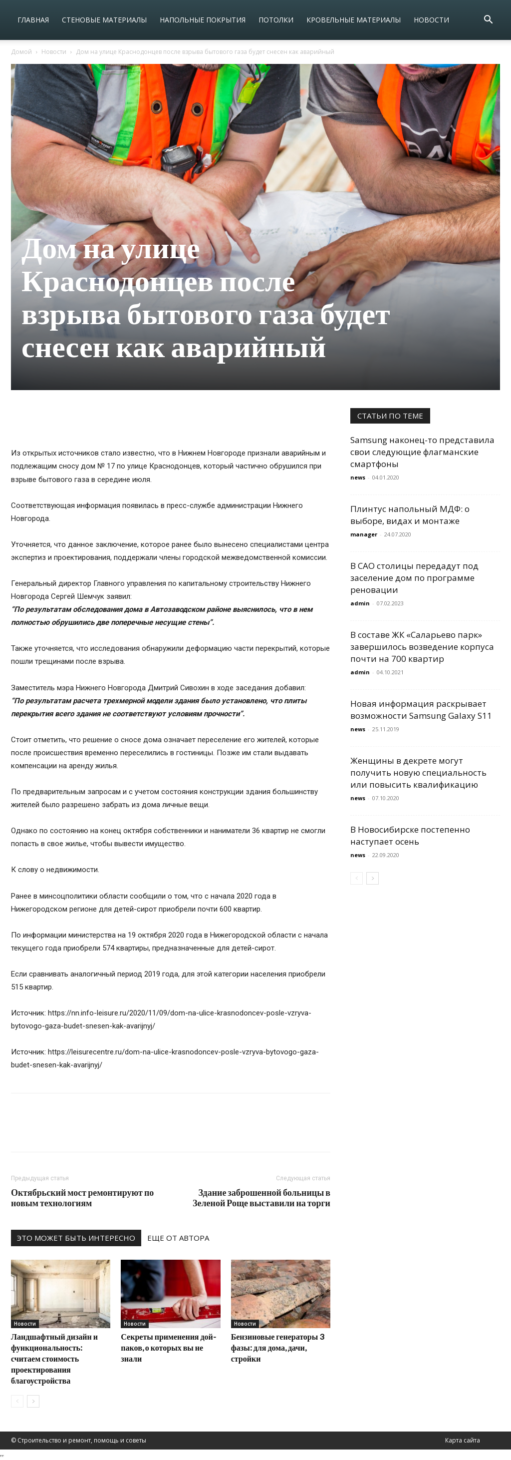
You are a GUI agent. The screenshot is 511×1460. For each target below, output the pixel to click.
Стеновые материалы (104, 19)
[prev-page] (17, 1401)
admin (360, 603)
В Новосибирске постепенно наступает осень (410, 835)
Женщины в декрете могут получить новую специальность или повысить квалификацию (418, 772)
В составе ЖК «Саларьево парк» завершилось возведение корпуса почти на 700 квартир (422, 646)
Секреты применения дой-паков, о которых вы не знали (168, 1347)
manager (363, 534)
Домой (21, 51)
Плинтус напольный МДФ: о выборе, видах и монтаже (410, 514)
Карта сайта (462, 1440)
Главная (33, 19)
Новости (431, 19)
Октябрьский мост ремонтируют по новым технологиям (82, 1197)
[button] (488, 20)
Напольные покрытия (203, 19)
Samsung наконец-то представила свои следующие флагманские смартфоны (422, 452)
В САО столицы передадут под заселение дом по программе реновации (414, 577)
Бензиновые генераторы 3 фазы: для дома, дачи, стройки (277, 1347)
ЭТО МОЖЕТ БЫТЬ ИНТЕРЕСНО (76, 1238)
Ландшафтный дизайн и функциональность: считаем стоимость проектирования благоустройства (54, 1358)
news (357, 477)
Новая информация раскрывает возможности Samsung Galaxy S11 (421, 709)
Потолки (275, 19)
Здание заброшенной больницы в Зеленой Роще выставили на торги (261, 1197)
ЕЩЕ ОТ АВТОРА (178, 1238)
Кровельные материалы (353, 19)
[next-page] (33, 1401)
